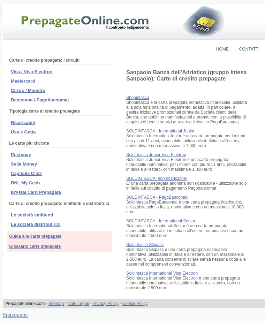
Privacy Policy (105, 303)
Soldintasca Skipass (145, 244)
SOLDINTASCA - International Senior (160, 221)
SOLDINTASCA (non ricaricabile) (156, 178)
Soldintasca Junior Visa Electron (156, 154)
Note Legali (78, 303)
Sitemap (56, 303)
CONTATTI (249, 49)
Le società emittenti (32, 214)
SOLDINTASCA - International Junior (160, 131)
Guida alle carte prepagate (35, 236)
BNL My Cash (25, 182)
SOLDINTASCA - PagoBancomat (157, 197)
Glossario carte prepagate (35, 246)
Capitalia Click (26, 173)
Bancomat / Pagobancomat (40, 99)
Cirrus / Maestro (28, 90)
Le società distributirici (35, 224)
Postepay (21, 154)
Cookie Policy (135, 303)
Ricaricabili (23, 122)
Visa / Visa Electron (31, 71)
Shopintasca (137, 97)
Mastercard (23, 81)
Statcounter (15, 315)
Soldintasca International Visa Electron (162, 273)
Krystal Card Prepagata (36, 192)
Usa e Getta (23, 132)
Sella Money (24, 164)
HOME (222, 49)
